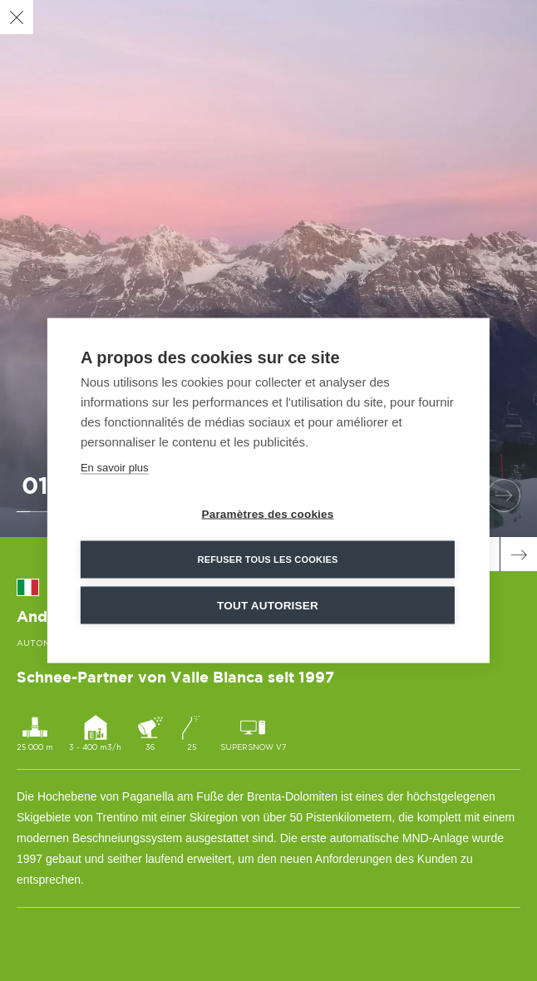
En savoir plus (115, 467)
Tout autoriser (267, 605)
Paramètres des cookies (268, 514)
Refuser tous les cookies (267, 559)
